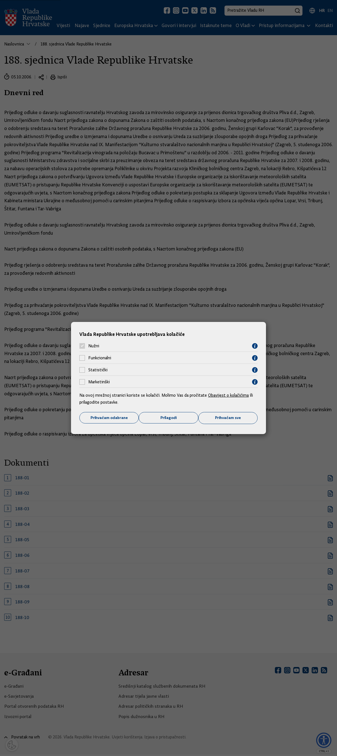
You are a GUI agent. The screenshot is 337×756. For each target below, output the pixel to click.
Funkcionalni (99, 357)
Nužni (93, 345)
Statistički (98, 369)
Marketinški (99, 381)
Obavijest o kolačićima (229, 395)
